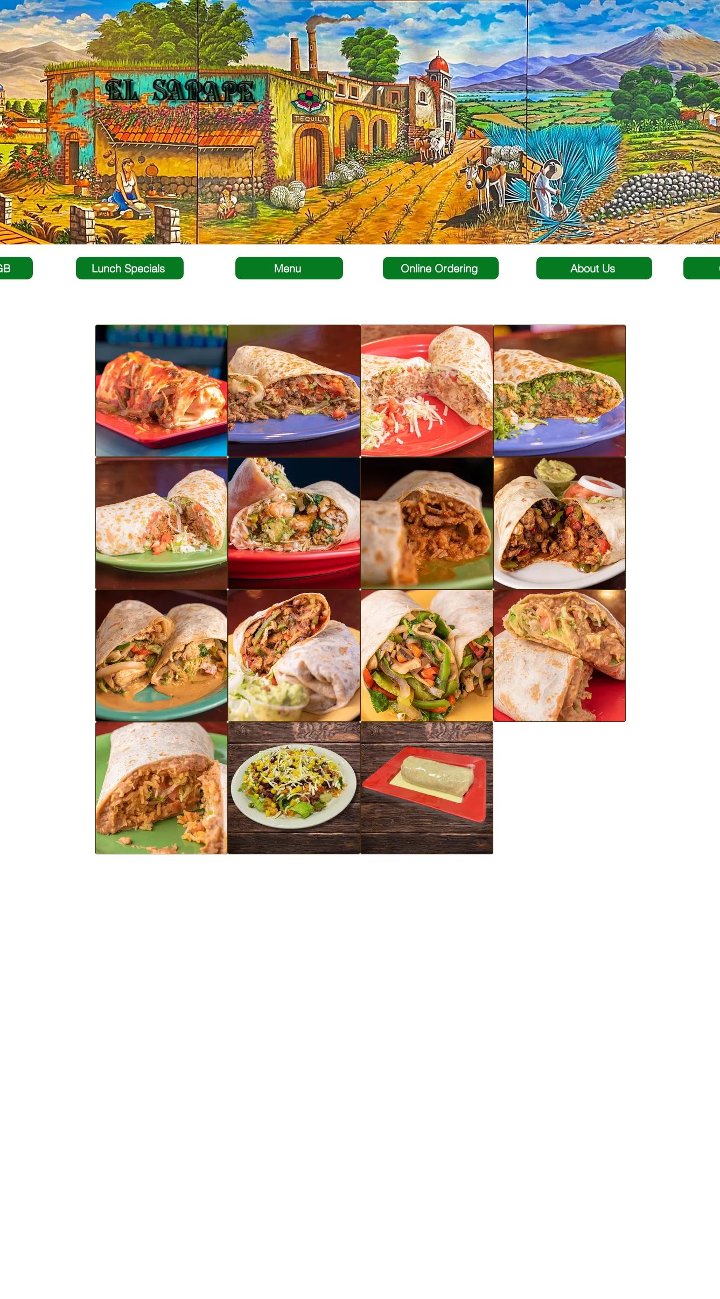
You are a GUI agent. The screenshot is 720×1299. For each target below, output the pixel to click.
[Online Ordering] (441, 268)
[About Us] (594, 268)
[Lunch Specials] (130, 268)
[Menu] (289, 268)
